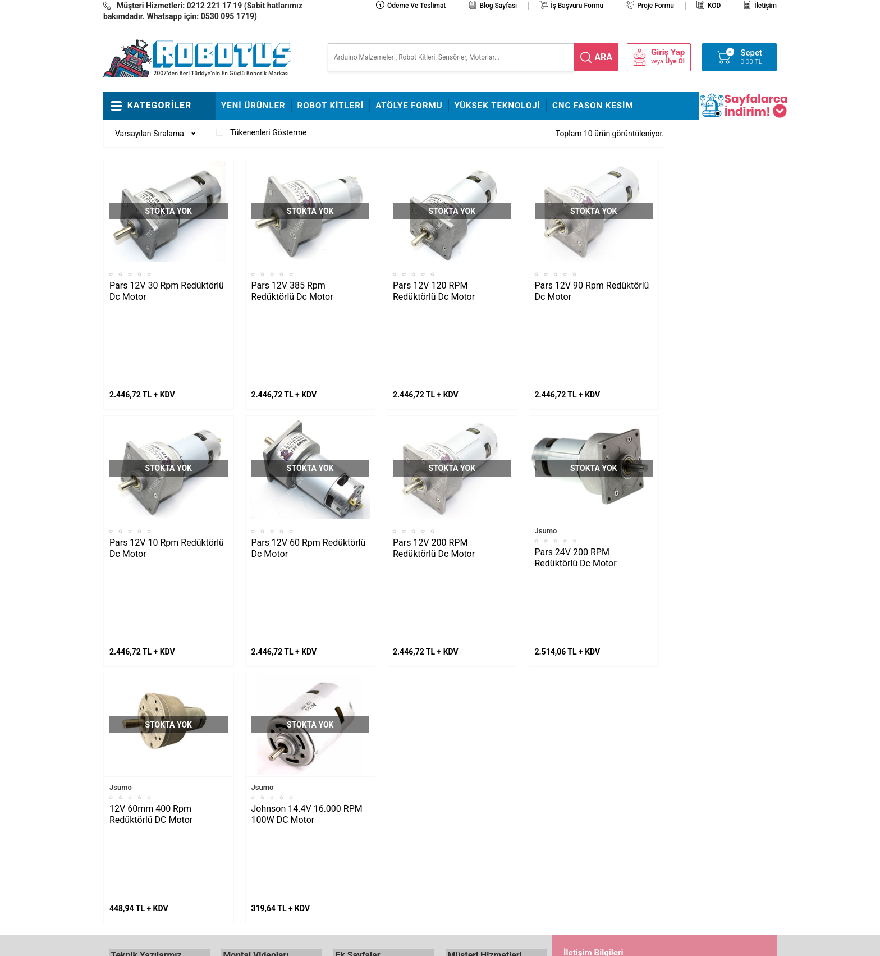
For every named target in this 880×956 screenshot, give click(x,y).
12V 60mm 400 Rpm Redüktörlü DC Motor (150, 665)
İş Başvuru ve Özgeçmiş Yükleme (374, 794)
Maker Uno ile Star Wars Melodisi (150, 777)
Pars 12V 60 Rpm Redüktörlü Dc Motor (308, 473)
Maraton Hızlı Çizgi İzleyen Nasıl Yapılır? (154, 811)
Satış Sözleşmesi (362, 819)
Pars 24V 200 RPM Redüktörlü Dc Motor (576, 483)
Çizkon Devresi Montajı (260, 819)
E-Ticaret (408, 942)
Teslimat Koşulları (476, 769)
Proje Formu (655, 6)
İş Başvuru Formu (577, 6)
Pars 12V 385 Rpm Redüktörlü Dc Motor (292, 291)
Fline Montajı (243, 752)
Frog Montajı (242, 769)
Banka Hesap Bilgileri (369, 836)
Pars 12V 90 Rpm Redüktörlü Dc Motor (592, 291)
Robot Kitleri (330, 105)
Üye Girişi (462, 819)
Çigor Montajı (244, 785)
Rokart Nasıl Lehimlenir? (262, 802)
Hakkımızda (353, 769)
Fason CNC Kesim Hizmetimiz (364, 862)
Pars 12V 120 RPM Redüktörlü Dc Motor (434, 291)
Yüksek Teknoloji (498, 105)
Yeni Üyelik (464, 785)
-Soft (384, 942)
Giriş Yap (668, 52)
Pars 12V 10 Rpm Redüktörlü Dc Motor (166, 473)
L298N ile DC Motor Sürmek (156, 752)
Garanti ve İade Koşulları (487, 836)
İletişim (765, 6)
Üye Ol (675, 61)
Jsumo (546, 456)
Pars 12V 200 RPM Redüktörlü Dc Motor (434, 473)
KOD (714, 6)
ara (603, 57)
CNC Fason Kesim (593, 105)
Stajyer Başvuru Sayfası (373, 752)
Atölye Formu (408, 105)
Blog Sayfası (498, 6)
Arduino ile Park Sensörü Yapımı (150, 845)
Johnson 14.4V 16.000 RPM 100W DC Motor (307, 665)
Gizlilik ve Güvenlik (477, 853)
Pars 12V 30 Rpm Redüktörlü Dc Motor (166, 291)
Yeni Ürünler (253, 105)
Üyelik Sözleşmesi (476, 802)
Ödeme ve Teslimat (416, 6)
